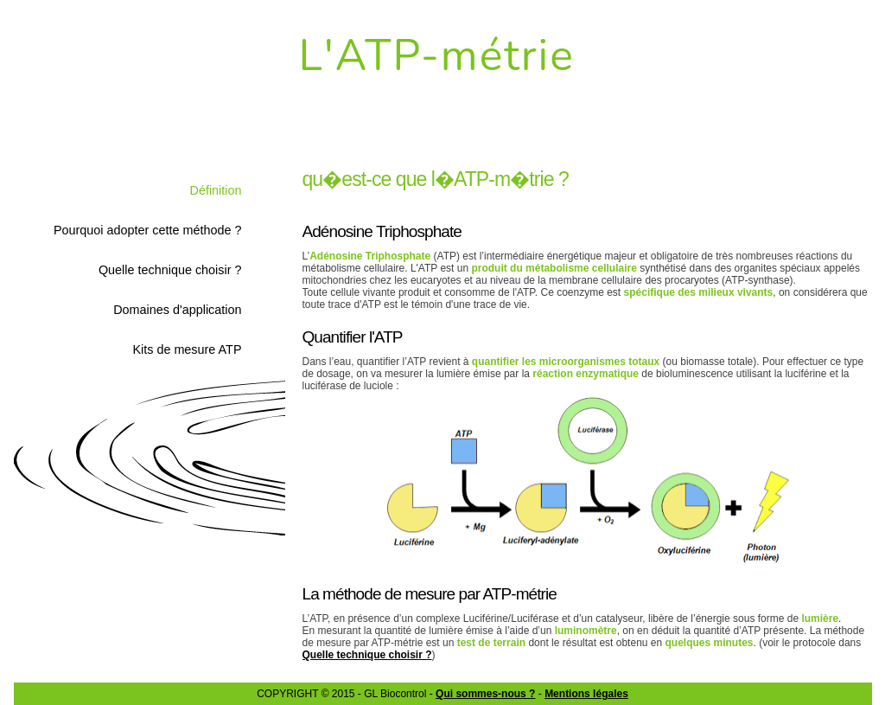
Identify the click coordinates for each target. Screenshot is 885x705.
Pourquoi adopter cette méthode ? (148, 230)
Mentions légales (586, 694)
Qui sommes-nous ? (485, 694)
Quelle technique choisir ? (170, 270)
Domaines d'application (177, 310)
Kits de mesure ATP (186, 349)
